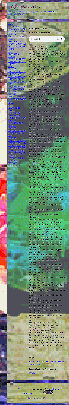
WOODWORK (13, 163)
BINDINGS (13, 26)
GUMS (11, 66)
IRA (10, 84)
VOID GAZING (15, 158)
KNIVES (12, 92)
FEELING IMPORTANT (19, 59)
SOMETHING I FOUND (19, 143)
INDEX (32, 373)
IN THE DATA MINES (19, 74)
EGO (10, 51)
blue (31, 362)
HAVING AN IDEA (17, 71)
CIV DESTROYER (16, 31)
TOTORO (12, 155)
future (46, 362)
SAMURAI (13, 138)
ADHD (11, 24)
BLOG (11, 12)
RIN (10, 135)
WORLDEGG (13, 166)
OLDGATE (12, 14)
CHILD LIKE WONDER (19, 29)
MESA (11, 103)
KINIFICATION (16, 89)
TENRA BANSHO (16, 150)
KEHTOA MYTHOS (16, 86)
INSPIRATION (15, 79)
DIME (11, 49)
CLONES (12, 34)
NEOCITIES (14, 113)
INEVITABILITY (16, 76)
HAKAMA (12, 69)
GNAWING (13, 64)
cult (37, 362)
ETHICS (28, 12)
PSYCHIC (13, 128)
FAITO (11, 56)
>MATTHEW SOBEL (17, 99)
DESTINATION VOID (18, 44)
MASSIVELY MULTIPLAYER (22, 97)
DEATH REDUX (15, 41)
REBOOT (23, 14)
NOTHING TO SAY (17, 118)
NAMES (11, 110)
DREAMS (19, 12)
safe (53, 362)
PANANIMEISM (15, 123)
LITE (43, 12)
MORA (11, 105)
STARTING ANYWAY (18, 145)
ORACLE (12, 120)
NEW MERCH (14, 115)
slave (61, 362)
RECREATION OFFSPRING (21, 130)
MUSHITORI (14, 108)
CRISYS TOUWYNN (17, 36)
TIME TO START (16, 153)
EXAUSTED (13, 54)
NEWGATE (52, 12)
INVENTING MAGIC (18, 81)
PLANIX (12, 125)
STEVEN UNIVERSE (18, 148)
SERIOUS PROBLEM (18, 140)
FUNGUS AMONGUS (17, 61)
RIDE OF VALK (16, 133)
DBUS (11, 39)
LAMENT (12, 94)
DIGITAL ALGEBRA (18, 46)
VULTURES (13, 161)
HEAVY (36, 12)
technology (35, 364)
